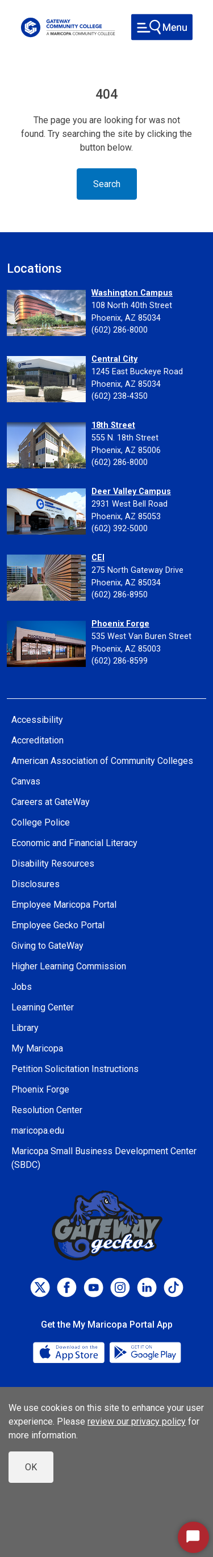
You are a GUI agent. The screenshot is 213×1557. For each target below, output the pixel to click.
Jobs (21, 986)
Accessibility (37, 719)
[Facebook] (67, 1287)
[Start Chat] (193, 1537)
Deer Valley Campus (131, 491)
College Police (40, 822)
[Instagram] (120, 1287)
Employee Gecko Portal (58, 925)
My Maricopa (37, 1048)
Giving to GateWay (47, 945)
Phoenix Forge (120, 624)
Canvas (25, 781)
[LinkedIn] (147, 1287)
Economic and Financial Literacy (74, 843)
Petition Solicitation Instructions (75, 1068)
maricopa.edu (37, 1130)
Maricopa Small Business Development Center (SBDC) (104, 1158)
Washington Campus (132, 293)
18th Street (113, 425)
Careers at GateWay (50, 801)
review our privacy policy (136, 1421)
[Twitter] (40, 1287)
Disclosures (35, 884)
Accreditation (37, 740)
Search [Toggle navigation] (106, 184)
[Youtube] (93, 1287)
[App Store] (70, 1351)
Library (25, 1027)
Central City (114, 359)
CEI (98, 558)
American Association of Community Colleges (102, 760)
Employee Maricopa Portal (63, 904)
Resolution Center (46, 1110)
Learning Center (42, 1007)
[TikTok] (173, 1287)
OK (31, 1467)
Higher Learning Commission (68, 966)
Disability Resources (52, 863)
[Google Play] (145, 1351)
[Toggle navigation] (162, 27)
